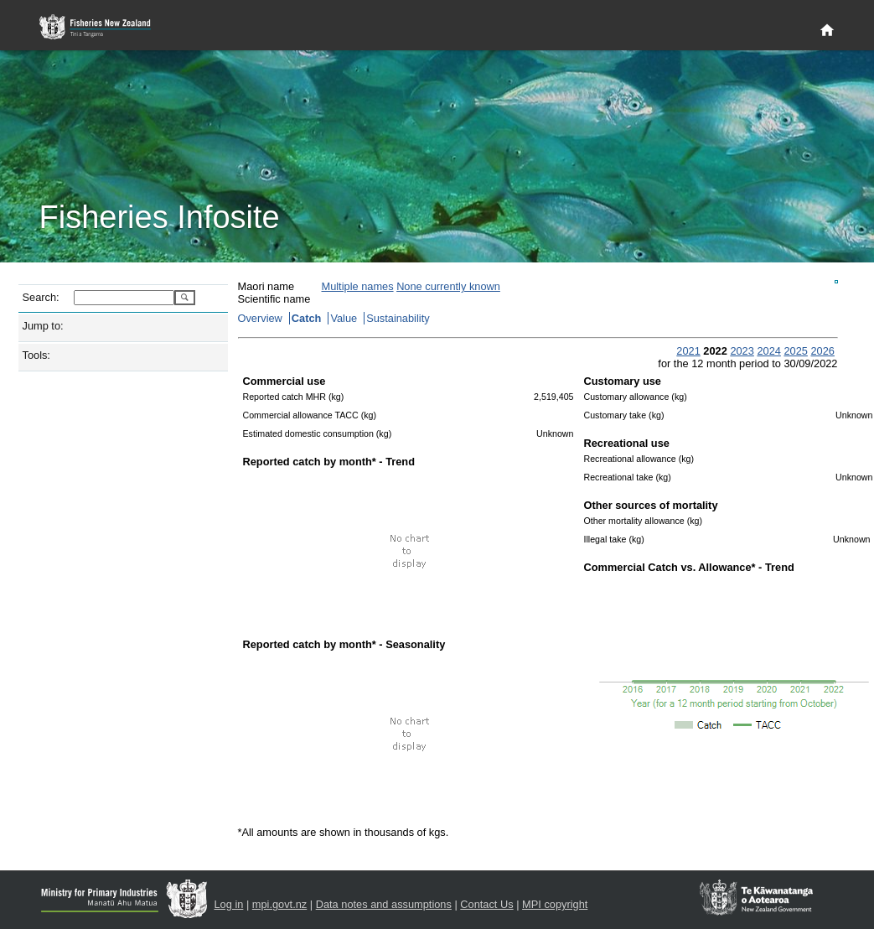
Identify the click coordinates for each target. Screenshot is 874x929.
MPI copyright (554, 904)
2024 (768, 351)
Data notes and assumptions (384, 904)
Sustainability (397, 318)
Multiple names (358, 286)
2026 (822, 351)
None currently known (448, 286)
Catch (307, 318)
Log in (229, 904)
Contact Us (486, 904)
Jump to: (43, 325)
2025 (795, 351)
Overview (260, 318)
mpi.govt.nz (279, 904)
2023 (741, 351)
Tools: (36, 355)
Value (343, 318)
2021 (688, 351)
